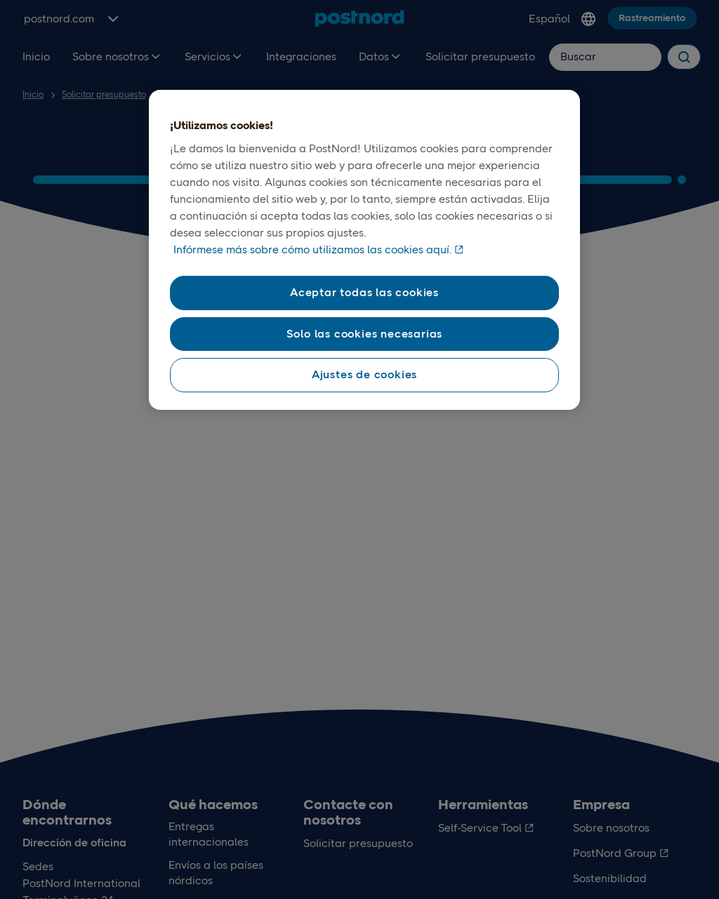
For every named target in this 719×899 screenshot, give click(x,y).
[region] (364, 250)
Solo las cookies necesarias (364, 333)
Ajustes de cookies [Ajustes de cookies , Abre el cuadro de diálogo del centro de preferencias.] (364, 374)
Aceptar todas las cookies (364, 292)
